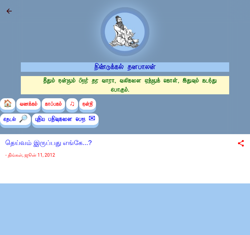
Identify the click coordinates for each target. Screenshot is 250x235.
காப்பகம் (53, 104)
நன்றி (87, 104)
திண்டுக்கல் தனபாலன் (125, 67)
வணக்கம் (28, 104)
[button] (241, 144)
